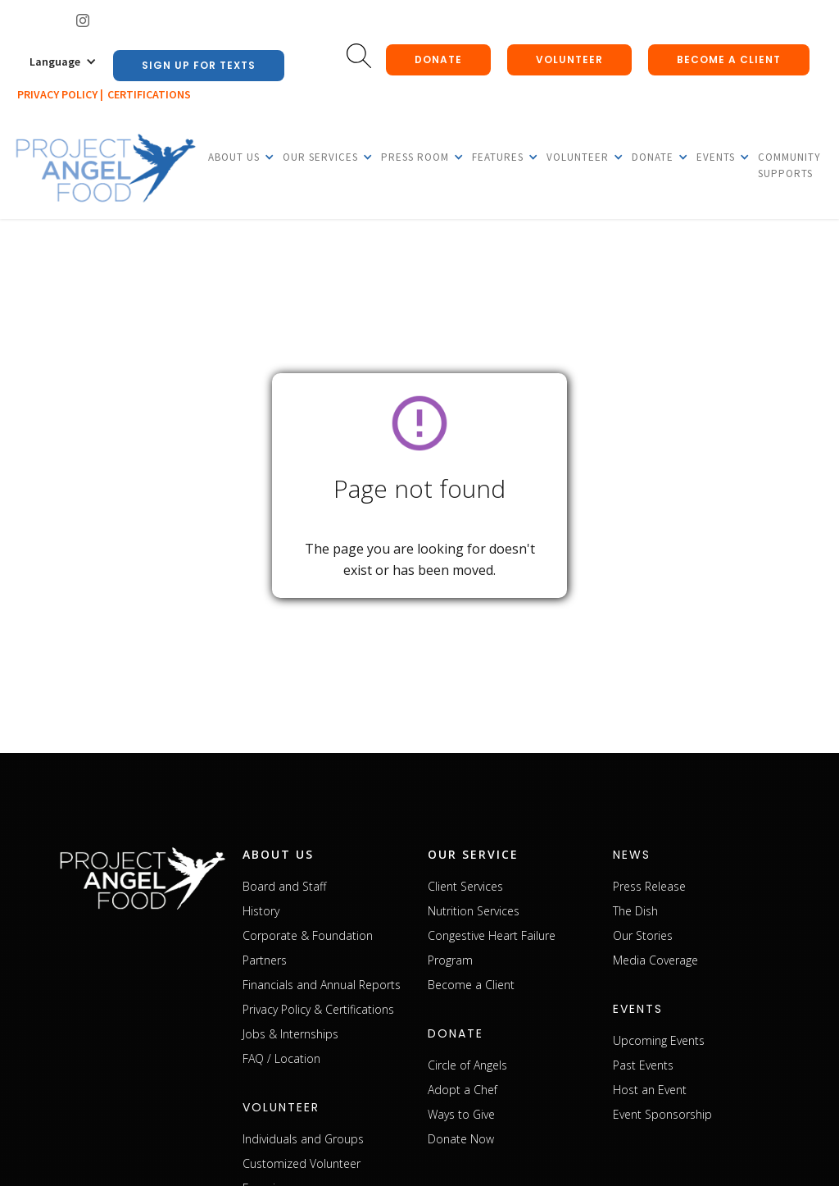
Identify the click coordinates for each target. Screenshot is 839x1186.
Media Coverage (655, 960)
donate (438, 59)
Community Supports (789, 165)
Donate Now (461, 1139)
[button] (63, 61)
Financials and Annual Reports (322, 984)
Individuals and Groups (303, 1139)
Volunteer (569, 59)
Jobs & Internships (290, 1034)
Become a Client (471, 984)
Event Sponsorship (662, 1114)
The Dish (635, 911)
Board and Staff (284, 886)
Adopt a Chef (462, 1089)
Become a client (729, 59)
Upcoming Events (659, 1040)
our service (473, 854)
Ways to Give (461, 1114)
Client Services (465, 886)
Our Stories (643, 935)
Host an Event (650, 1089)
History (261, 911)
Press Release (649, 886)
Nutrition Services (473, 911)
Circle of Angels (467, 1065)
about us (278, 854)
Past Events (643, 1065)
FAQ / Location (281, 1058)
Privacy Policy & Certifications (318, 1009)
